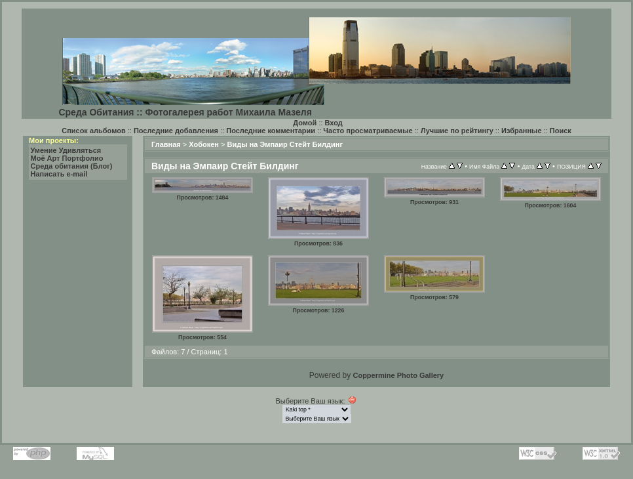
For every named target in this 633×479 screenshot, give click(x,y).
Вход (334, 123)
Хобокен (204, 144)
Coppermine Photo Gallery (398, 375)
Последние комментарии (270, 131)
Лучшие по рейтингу (457, 131)
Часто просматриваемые (367, 131)
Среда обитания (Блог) (72, 166)
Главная (166, 144)
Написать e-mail (59, 174)
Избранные (521, 131)
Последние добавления (176, 131)
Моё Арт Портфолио (67, 158)
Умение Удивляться (66, 150)
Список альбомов (93, 131)
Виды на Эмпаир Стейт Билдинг (285, 144)
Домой (304, 123)
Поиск (560, 131)
